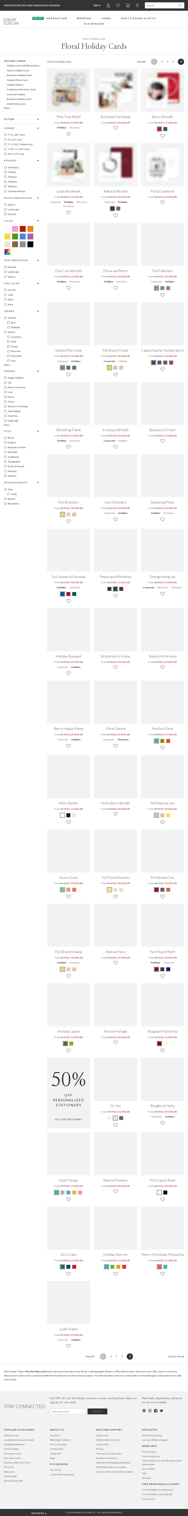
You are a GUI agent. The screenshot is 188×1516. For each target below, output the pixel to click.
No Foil (9, 290)
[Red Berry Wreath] (159, 129)
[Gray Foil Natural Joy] (156, 815)
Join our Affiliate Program (155, 1439)
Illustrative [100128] (11, 503)
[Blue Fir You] (115, 1118)
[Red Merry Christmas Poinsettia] (159, 1266)
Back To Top (176, 1356)
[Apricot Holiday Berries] (118, 1266)
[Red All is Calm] (74, 1266)
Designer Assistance (107, 1458)
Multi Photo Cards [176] (16, 103)
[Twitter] (161, 1410)
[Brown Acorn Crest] (68, 889)
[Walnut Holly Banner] (68, 815)
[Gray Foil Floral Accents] (115, 889)
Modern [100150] (10, 476)
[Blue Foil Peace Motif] (168, 969)
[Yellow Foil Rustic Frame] (109, 367)
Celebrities (55, 1453)
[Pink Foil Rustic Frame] (121, 367)
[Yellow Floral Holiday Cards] (7, 236)
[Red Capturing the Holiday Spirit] (171, 362)
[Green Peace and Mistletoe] (109, 588)
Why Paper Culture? (60, 1439)
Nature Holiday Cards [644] (18, 70)
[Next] (180, 62)
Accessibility (148, 1468)
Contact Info (102, 1444)
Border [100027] (9, 499)
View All (141, 61)
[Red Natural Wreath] (112, 208)
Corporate (55, 202)
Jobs (144, 1473)
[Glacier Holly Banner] (74, 815)
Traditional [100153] (11, 457)
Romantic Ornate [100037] (15, 447)
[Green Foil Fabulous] (156, 288)
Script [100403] (12, 494)
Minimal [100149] (10, 471)
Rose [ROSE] (8, 304)
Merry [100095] (9, 397)
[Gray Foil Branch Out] (162, 889)
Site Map (146, 1478)
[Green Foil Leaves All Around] (74, 594)
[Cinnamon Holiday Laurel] (71, 1043)
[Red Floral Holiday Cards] (23, 229)
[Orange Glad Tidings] (74, 1192)
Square (9, 204)
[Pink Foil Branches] (74, 514)
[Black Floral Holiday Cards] (30, 244)
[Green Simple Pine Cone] (74, 367)
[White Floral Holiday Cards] (7, 229)
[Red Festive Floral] (168, 741)
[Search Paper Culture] (160, 5)
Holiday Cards (11, 1435)
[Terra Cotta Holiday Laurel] (65, 1043)
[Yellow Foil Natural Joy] (168, 815)
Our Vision (55, 1469)
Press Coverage (58, 1444)
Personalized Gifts (13, 1480)
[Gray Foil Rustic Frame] (115, 367)
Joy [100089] (7, 382)
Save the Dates (11, 1448)
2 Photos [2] (10, 177)
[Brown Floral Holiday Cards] (15, 244)
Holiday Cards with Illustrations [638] (23, 65)
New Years (82, 202)
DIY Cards (9, 1467)
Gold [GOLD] (8, 295)
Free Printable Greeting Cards (157, 1489)
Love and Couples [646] (16, 94)
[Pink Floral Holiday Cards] (15, 229)
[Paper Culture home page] (11, 21)
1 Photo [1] (10, 172)
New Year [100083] (11, 416)
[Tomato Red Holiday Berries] (124, 1266)
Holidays (61, 127)
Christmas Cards (13, 1453)
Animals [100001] (10, 317)
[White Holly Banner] (62, 815)
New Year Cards (12, 1458)
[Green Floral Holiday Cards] (15, 236)
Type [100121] (8, 489)
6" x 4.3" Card (13, 139)
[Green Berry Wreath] (165, 129)
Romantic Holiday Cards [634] (19, 75)
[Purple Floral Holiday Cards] (30, 236)
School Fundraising (152, 1435)
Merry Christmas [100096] (15, 387)
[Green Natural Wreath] (118, 208)
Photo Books (10, 1476)
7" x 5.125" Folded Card (18, 144)
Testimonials (56, 1448)
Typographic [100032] (12, 461)
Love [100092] (8, 392)
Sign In (97, 5)
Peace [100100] (9, 401)
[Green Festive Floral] (162, 741)
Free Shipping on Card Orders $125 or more (32, 5)
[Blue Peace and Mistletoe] (115, 588)
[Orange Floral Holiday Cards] (30, 229)
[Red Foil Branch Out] (156, 889)
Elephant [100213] (13, 327)
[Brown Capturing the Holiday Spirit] (165, 362)
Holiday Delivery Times (108, 1439)
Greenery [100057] (14, 337)
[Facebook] (155, 1410)
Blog (52, 1458)
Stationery (9, 1471)
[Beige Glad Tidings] (62, 1192)
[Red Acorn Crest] (74, 889)
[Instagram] (149, 1410)
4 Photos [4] (10, 186)
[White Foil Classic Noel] (159, 1192)
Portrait (10, 214)
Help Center (102, 1435)
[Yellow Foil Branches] (62, 514)
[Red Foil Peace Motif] (156, 969)
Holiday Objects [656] (15, 84)
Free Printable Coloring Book (157, 1494)
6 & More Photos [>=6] (14, 191)
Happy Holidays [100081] (14, 377)
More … (8, 108)
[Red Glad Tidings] (80, 1192)
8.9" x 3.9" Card (14, 154)
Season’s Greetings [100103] (16, 406)
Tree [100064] (11, 360)
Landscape (11, 209)
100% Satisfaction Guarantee (111, 1467)
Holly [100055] (11, 341)
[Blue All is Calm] (68, 1266)
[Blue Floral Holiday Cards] (23, 236)
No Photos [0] (11, 167)
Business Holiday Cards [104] (19, 99)
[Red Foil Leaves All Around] (68, 594)
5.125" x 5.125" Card (16, 149)
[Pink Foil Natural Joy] (162, 815)
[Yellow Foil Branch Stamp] (62, 969)
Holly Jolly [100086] (11, 420)
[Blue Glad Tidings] (68, 1192)
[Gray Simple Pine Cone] (62, 367)
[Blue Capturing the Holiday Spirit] (159, 362)
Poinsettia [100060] (14, 356)
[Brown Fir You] (121, 1118)
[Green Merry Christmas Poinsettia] (165, 1266)
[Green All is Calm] (62, 1266)
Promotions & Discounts (109, 1453)
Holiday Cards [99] (15, 60)
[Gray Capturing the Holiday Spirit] (153, 362)
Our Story (55, 1435)
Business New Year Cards (17, 1462)
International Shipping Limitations (113, 1462)
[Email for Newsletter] (67, 1411)
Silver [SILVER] (9, 299)
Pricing (99, 1448)
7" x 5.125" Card (14, 135)
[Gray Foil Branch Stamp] (68, 969)
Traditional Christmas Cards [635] (21, 89)
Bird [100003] (11, 322)
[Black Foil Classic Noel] (165, 1192)
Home (86, 38)
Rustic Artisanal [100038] (14, 466)
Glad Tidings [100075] (12, 411)
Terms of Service (151, 1456)
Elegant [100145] (10, 442)
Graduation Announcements (19, 1439)
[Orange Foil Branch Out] (168, 889)
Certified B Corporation (62, 1474)
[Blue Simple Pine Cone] (68, 367)
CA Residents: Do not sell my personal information (161, 1462)
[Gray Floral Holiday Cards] (23, 244)
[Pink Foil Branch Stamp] (74, 969)
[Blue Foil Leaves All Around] (62, 594)
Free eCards (148, 1498)
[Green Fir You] (109, 1118)
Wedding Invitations (14, 1444)
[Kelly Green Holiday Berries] (112, 1266)
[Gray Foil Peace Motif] (162, 969)
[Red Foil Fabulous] (168, 288)
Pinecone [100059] (14, 351)
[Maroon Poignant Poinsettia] (159, 1043)
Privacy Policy (149, 1451)
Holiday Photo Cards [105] (17, 80)
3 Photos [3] (10, 181)
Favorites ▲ (39, 1513)
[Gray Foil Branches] (68, 514)
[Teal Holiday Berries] (106, 1266)
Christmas (74, 127)
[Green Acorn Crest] (62, 889)
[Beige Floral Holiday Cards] (7, 244)
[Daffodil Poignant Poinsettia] (165, 1043)
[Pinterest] (144, 1410)
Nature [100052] (9, 332)
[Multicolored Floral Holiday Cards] (7, 252)
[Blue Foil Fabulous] (162, 288)
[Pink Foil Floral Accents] (121, 889)
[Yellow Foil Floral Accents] (109, 889)
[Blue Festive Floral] (156, 741)
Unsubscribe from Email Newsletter (115, 1471)
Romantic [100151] (11, 452)
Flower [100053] (12, 346)
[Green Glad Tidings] (57, 1192)
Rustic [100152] (9, 437)
